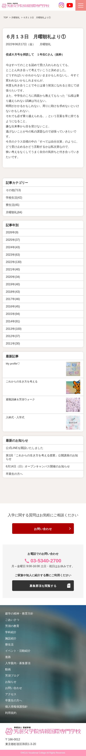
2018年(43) (13, 291)
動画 (8, 669)
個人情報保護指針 (16, 706)
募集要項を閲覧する (43, 585)
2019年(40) (13, 284)
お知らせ (10, 681)
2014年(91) (13, 321)
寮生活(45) (12, 204)
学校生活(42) (14, 197)
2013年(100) (14, 328)
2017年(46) (13, 299)
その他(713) (13, 190)
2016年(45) (13, 306)
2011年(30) (13, 343)
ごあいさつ (12, 619)
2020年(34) (13, 276)
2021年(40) (13, 269)
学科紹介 (10, 632)
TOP (6, 17)
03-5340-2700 (45, 560)
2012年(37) (13, 336)
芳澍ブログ (12, 675)
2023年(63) (13, 254)
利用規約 (10, 712)
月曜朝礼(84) (14, 212)
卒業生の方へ (13, 700)
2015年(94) (13, 313)
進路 (8, 656)
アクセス (10, 694)
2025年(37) (13, 239)
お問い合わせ (43, 528)
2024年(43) (13, 247)
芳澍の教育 (12, 625)
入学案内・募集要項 (17, 663)
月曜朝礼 (45, 44)
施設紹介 (10, 638)
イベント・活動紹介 (17, 650)
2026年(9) (12, 232)
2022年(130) (14, 261)
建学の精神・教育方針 (19, 613)
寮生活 (9, 644)
